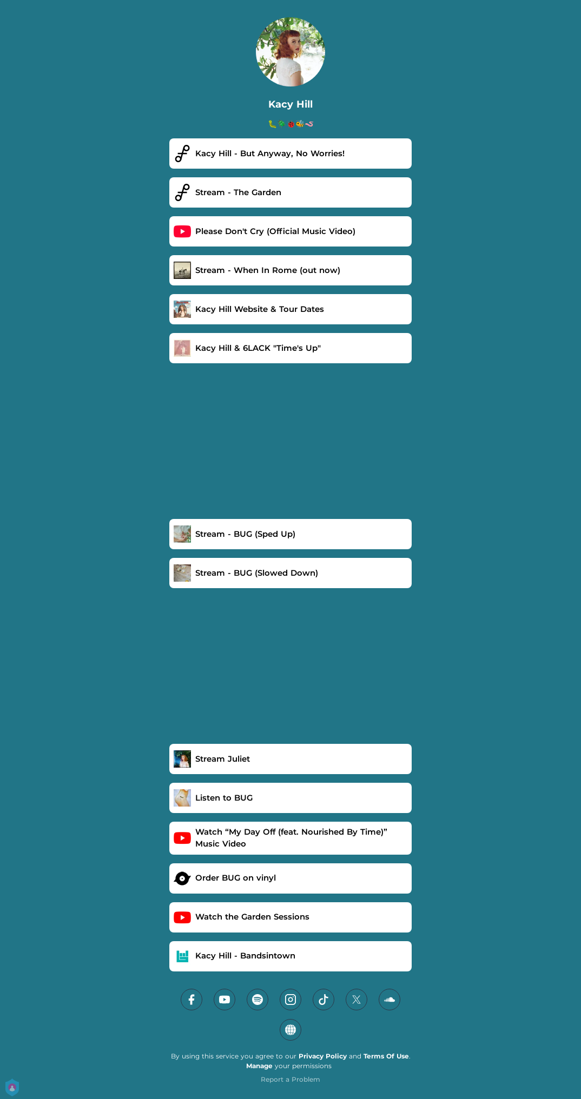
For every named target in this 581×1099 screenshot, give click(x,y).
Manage (259, 1066)
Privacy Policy (323, 1056)
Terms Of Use (386, 1056)
